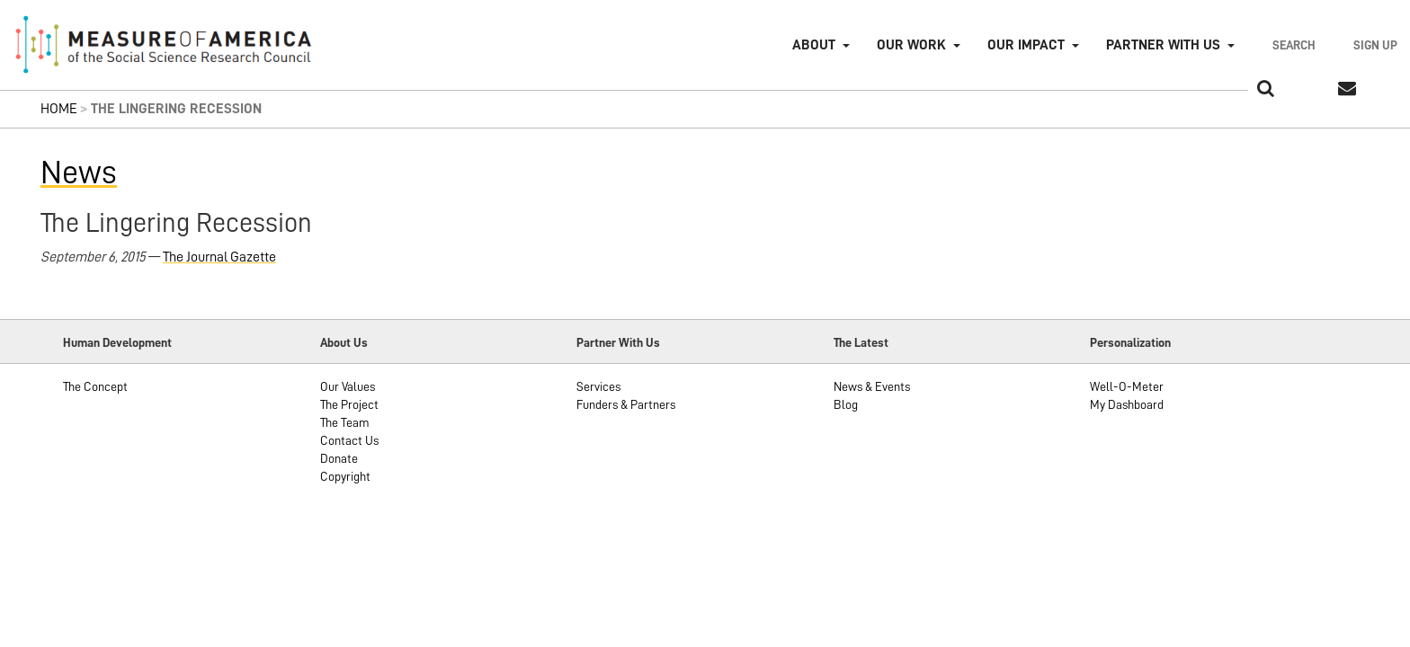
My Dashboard (1127, 404)
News (78, 172)
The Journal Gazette (219, 257)
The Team (345, 422)
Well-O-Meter (1127, 386)
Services (598, 386)
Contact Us (349, 440)
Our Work (911, 45)
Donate (339, 458)
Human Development (117, 342)
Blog (846, 404)
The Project (349, 404)
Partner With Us (618, 342)
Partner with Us (1163, 45)
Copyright (345, 476)
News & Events (872, 386)
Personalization (1130, 342)
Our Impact (1026, 45)
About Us (344, 342)
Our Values (347, 386)
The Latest (861, 342)
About (813, 45)
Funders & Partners (625, 404)
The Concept (95, 386)
